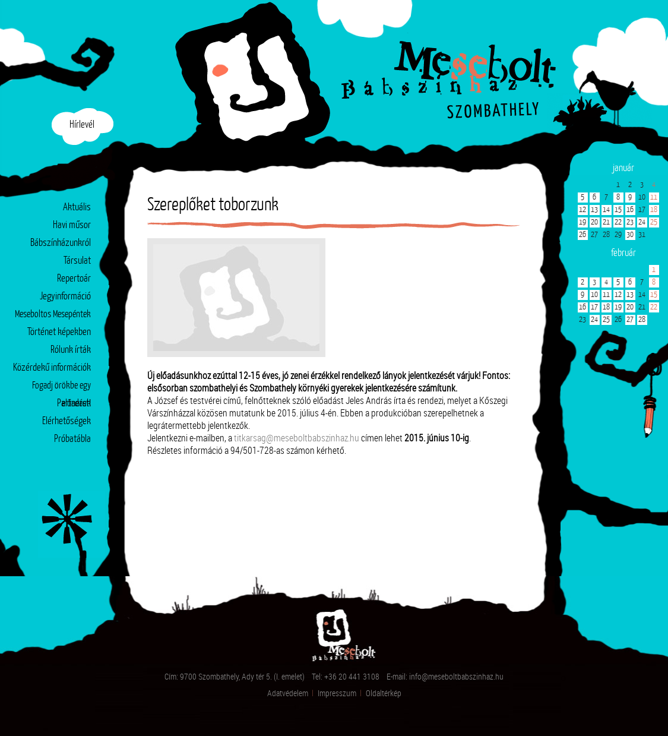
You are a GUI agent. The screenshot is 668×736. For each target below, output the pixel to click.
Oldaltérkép (383, 693)
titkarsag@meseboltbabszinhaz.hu (296, 437)
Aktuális (77, 208)
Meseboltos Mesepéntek (53, 314)
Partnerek (74, 404)
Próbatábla (72, 439)
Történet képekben (59, 332)
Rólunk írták (70, 350)
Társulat (77, 261)
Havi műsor (72, 225)
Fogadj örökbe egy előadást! (61, 388)
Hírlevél (81, 125)
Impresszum (337, 693)
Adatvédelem (287, 693)
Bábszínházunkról (60, 243)
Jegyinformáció (65, 297)
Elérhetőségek (66, 421)
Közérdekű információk (52, 368)
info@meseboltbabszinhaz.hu (456, 676)
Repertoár (74, 279)
